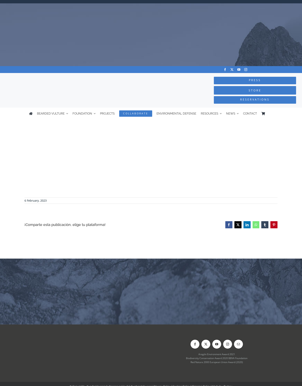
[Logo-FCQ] (56, 76)
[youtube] (238, 69)
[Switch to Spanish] (271, 113)
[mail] (238, 344)
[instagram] (245, 69)
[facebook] (225, 69)
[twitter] (231, 69)
